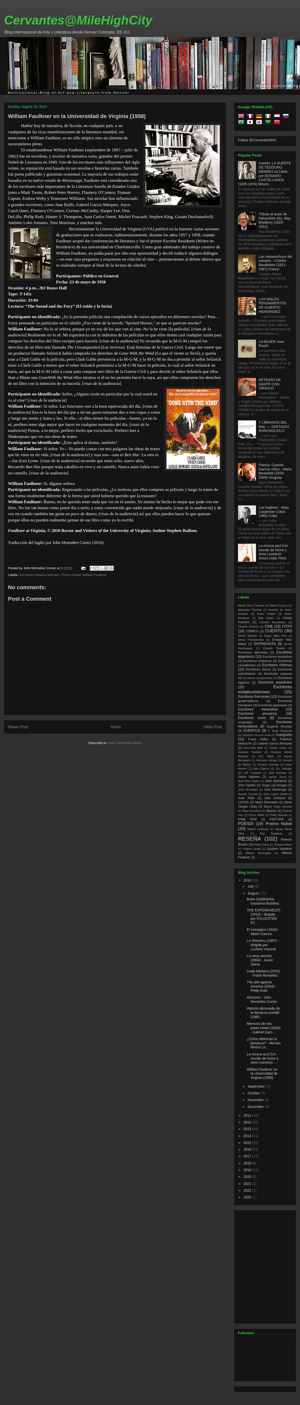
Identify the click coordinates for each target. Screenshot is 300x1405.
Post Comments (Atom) (125, 743)
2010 (248, 880)
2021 (248, 1184)
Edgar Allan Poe (275, 635)
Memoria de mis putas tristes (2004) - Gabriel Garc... (263, 1028)
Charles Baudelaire (273, 622)
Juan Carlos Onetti (275, 794)
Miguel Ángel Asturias (278, 806)
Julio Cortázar (275, 798)
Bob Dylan (266, 617)
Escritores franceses (254, 696)
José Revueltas (248, 789)
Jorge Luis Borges (274, 785)
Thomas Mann (283, 844)
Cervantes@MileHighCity (78, 20)
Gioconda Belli (253, 747)
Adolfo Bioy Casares (251, 605)
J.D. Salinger (284, 768)
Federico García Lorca (256, 735)
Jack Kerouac (277, 772)
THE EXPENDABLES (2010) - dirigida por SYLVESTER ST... (263, 916)
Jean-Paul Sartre (248, 781)
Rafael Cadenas (258, 829)
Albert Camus (278, 605)
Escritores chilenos (277, 665)
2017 (248, 1156)
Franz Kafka (258, 739)
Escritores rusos (252, 718)
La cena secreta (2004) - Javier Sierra (260, 960)
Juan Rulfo (246, 798)
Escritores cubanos (278, 673)
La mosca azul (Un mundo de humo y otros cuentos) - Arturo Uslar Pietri (273, 552)
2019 (248, 1170)
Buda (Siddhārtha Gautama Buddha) (263, 901)
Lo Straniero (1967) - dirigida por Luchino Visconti (263, 945)
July (251, 886)
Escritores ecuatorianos (257, 677)
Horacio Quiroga (268, 764)
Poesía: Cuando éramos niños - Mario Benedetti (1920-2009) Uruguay (275, 471)
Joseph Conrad (248, 794)
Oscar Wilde (256, 815)
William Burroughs (258, 853)
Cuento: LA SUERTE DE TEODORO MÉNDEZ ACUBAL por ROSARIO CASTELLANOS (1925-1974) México (264, 173)
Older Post (213, 727)
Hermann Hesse (266, 760)
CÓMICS (252, 631)
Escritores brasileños (277, 656)
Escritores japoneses (272, 705)
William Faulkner (94, 575)
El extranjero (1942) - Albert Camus (263, 932)
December (256, 1107)
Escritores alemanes (253, 652)
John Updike (247, 785)
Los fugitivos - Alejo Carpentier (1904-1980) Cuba (274, 511)
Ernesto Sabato (274, 648)
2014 (248, 1136)
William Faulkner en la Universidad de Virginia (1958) (77, 116)
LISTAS (243, 802)
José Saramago (275, 789)
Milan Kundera (251, 810)
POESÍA (246, 823)
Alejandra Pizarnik (250, 609)
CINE (268, 626)
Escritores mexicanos (258, 709)
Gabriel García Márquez (275, 743)
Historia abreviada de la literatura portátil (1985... (263, 1012)
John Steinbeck (276, 781)
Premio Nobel (71, 575)
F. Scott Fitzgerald (280, 730)
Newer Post (18, 727)
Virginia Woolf (251, 848)
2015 (248, 1143)
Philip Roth (247, 819)
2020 (248, 1177)
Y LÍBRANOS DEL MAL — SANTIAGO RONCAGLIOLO (274, 426)
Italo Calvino (261, 768)
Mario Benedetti (266, 802)
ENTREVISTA (265, 644)
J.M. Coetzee (252, 772)
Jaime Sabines (249, 777)
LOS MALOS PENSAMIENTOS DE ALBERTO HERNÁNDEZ (272, 305)
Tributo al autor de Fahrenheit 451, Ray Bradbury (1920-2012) (274, 220)
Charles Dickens (248, 626)
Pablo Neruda (279, 815)
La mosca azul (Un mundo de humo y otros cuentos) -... (262, 1058)
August (253, 893)
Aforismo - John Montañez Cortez (262, 999)
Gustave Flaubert (250, 752)
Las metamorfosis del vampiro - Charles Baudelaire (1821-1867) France (275, 263)
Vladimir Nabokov (279, 849)
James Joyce (277, 776)
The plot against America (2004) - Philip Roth (261, 986)
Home (116, 727)
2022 (248, 1190)
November (256, 1100)
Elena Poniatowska (251, 639)
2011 (248, 1115)
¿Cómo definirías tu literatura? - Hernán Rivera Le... (264, 1043)
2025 (248, 1197)
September (257, 1086)
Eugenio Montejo (279, 726)
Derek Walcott (247, 635)
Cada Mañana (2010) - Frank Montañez (263, 973)
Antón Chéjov (266, 613)
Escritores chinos (258, 669)
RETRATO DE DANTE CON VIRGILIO (270, 384)
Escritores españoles (275, 682)
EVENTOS (252, 731)
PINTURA (277, 819)
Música (271, 811)
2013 (248, 1129)
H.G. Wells (266, 756)
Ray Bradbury (271, 833)
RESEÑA (249, 839)
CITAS (287, 626)
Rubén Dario (261, 844)
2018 (248, 1163)
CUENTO (274, 630)
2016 (248, 1149)
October (254, 1093)
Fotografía (284, 735)
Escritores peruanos (257, 714)
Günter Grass (278, 747)
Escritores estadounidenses (40, 575)
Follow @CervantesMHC (257, 140)
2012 (248, 1122)
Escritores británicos (257, 661)
